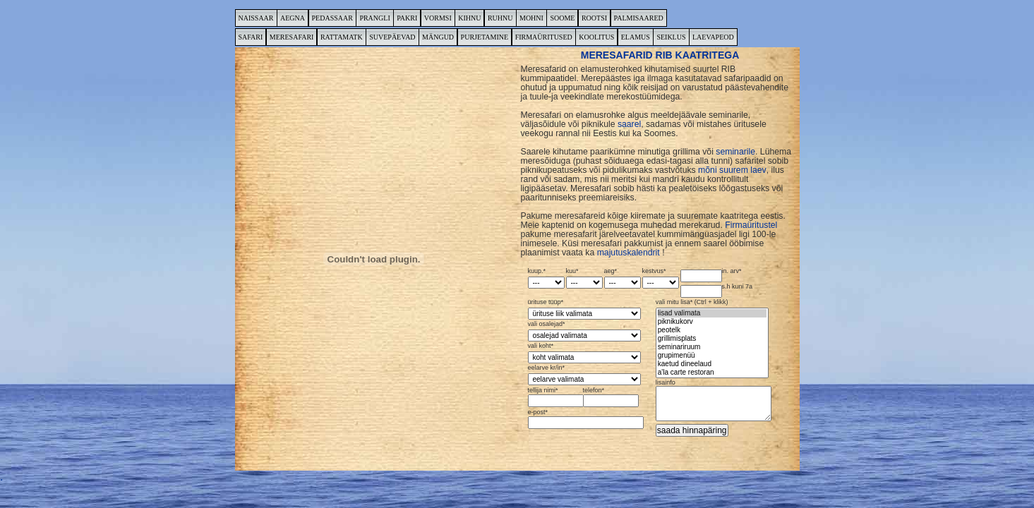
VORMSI (438, 18)
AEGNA (292, 18)
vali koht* (584, 353)
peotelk (712, 330)
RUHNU (500, 18)
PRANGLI (374, 18)
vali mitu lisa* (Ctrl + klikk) (712, 338)
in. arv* (711, 275)
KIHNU (469, 18)
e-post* (584, 419)
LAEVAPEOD (713, 37)
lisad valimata (712, 313)
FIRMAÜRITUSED (543, 37)
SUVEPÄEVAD (392, 37)
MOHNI (531, 18)
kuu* (584, 278)
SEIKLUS (670, 37)
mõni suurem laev (732, 170)
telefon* (609, 397)
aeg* (622, 278)
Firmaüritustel (751, 225)
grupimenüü (712, 355)
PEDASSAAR (332, 18)
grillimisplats (712, 338)
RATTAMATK (341, 37)
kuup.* (546, 278)
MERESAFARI (292, 37)
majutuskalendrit (628, 253)
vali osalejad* (584, 331)
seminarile (735, 152)
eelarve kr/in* (584, 375)
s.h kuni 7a (716, 291)
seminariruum (712, 347)
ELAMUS (635, 37)
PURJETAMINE (485, 37)
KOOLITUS (596, 37)
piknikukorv (712, 322)
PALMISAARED (638, 18)
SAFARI (251, 37)
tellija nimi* (554, 397)
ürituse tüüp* (584, 309)
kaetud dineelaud (712, 364)
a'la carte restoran (712, 372)
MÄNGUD (438, 37)
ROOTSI (594, 18)
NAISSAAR (256, 18)
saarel (629, 124)
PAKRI (407, 18)
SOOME (562, 18)
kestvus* (660, 278)
